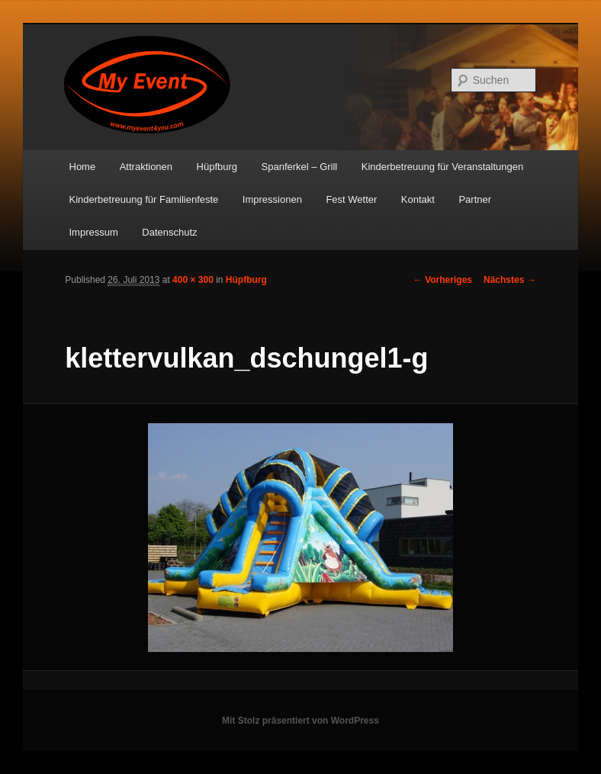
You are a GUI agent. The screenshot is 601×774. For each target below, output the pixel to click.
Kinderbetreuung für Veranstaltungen (443, 166)
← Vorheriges (442, 280)
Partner (474, 199)
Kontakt (418, 199)
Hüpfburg (217, 166)
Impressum (93, 232)
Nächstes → (510, 280)
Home (82, 166)
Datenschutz (169, 232)
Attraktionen (146, 166)
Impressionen (272, 199)
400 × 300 (193, 280)
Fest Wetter (351, 199)
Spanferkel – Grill (300, 166)
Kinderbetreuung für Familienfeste (144, 199)
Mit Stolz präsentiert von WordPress (300, 720)
